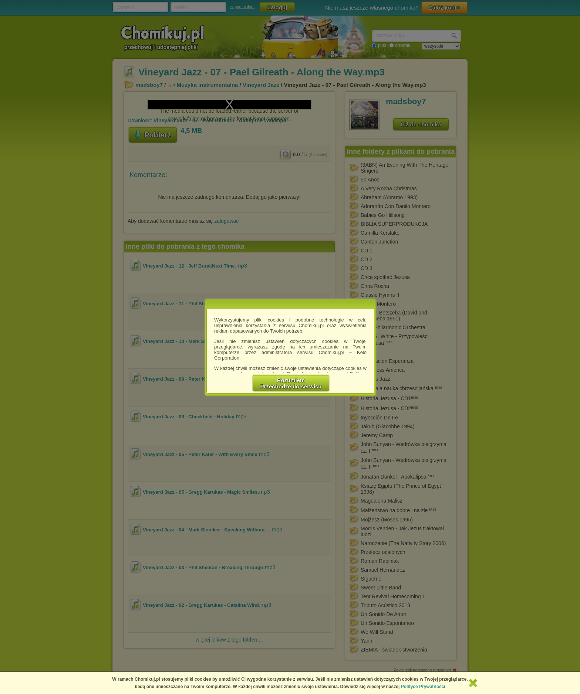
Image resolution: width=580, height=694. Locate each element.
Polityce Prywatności (423, 686)
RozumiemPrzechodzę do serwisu (291, 383)
